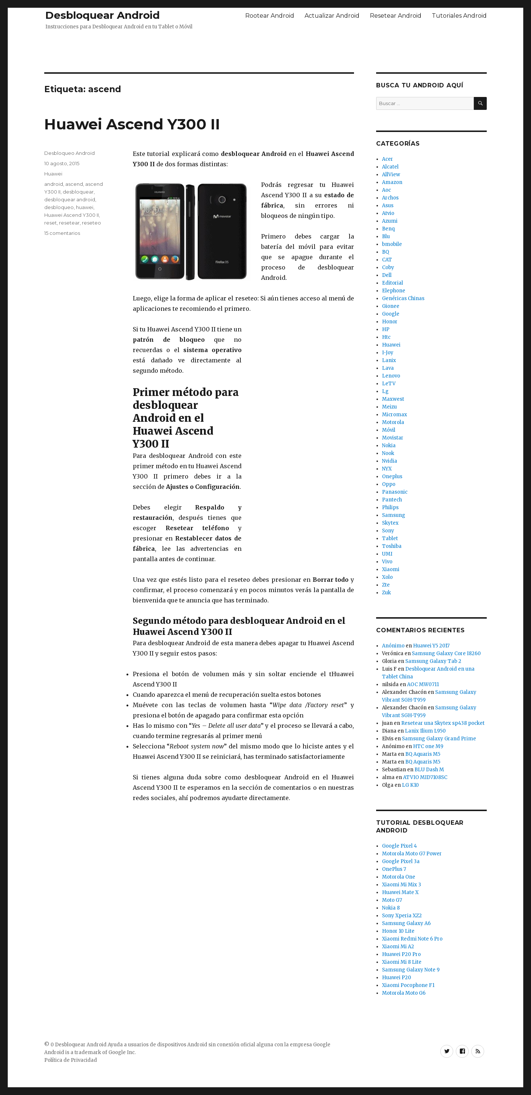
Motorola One (398, 877)
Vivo (387, 562)
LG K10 (410, 785)
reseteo (91, 223)
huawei (84, 207)
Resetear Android (395, 15)
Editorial (392, 283)
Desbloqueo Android (69, 153)
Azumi (390, 221)
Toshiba (392, 546)
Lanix (389, 360)
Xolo (387, 577)
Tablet (390, 538)
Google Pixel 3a (401, 861)
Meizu (389, 407)
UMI (387, 554)
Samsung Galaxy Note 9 (411, 970)
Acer (387, 159)
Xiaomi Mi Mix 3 (401, 885)
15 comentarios (62, 233)
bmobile (392, 244)
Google (390, 314)
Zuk (386, 593)
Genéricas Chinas (403, 298)
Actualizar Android (332, 15)
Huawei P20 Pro (401, 954)
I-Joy (387, 353)
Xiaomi (390, 569)
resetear (69, 223)
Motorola (393, 422)
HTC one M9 (428, 746)
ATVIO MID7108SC (425, 777)
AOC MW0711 (423, 684)
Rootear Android (269, 15)
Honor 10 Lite (398, 931)
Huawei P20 (396, 977)
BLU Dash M (429, 769)
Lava (388, 368)
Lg (385, 391)
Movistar (392, 438)
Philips (390, 507)
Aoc (386, 190)
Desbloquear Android (102, 15)
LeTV (389, 383)
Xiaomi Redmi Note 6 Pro (412, 939)
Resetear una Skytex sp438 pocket (443, 723)
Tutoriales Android (459, 15)
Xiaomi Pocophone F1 (408, 985)
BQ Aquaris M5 (422, 754)
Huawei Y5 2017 (431, 646)
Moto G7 (392, 900)
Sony (388, 531)
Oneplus (392, 476)
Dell (387, 275)
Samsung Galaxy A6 (406, 923)
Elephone (393, 291)
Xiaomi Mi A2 (398, 946)
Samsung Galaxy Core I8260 (446, 653)
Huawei (53, 174)
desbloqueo (59, 207)
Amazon (392, 182)
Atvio (388, 213)
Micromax (394, 414)
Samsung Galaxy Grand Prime (439, 739)
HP (385, 329)
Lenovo (391, 376)
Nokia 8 (391, 908)
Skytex (390, 523)
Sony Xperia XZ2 (402, 915)
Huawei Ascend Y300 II (132, 124)
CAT (387, 260)
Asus (387, 205)
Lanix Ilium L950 (425, 731)
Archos (390, 198)
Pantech (392, 500)
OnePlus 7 (394, 869)
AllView (391, 174)
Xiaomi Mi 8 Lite (401, 962)
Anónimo (393, 646)
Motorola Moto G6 (404, 993)
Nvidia (389, 461)
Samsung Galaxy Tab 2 (433, 661)
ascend (74, 184)
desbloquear (78, 192)
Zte (386, 585)
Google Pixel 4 (399, 846)
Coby (388, 267)
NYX (387, 469)
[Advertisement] (265, 49)
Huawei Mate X (400, 892)
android (53, 184)
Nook (388, 453)
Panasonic (394, 492)
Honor (390, 322)
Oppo (388, 484)
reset (50, 223)
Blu (386, 236)
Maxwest (393, 399)
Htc (386, 337)
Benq (388, 229)
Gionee (390, 306)
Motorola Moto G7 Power (412, 854)
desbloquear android (69, 199)
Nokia (389, 445)
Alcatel (390, 167)
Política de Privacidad (70, 1060)
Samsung (393, 515)
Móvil (388, 430)
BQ (385, 252)
